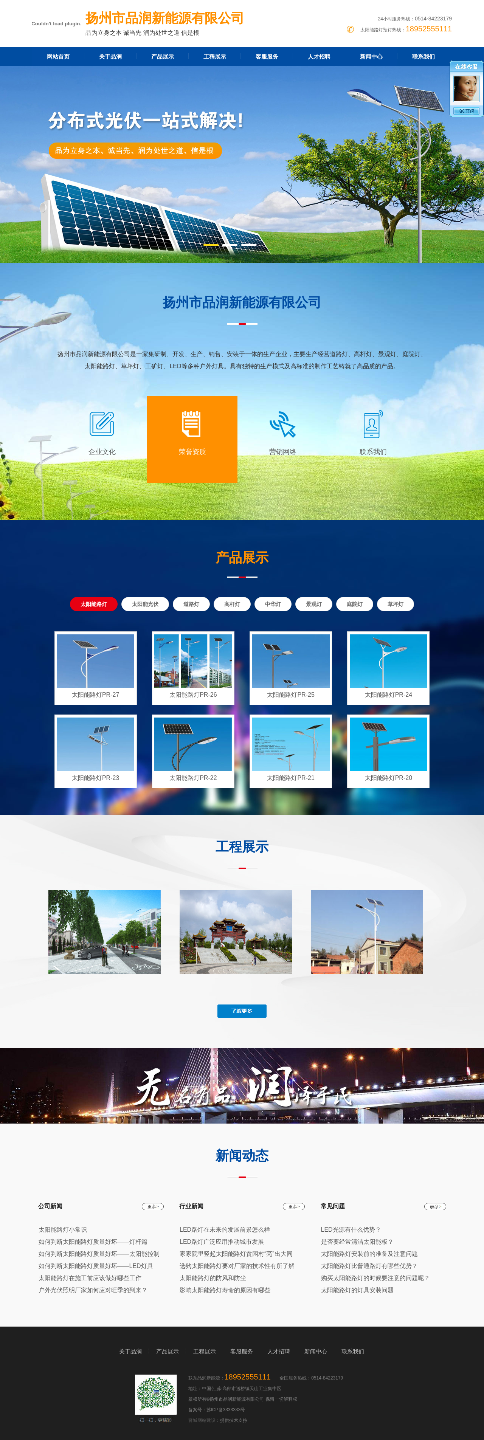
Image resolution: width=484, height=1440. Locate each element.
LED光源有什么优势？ (351, 1229)
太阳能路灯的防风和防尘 (213, 1278)
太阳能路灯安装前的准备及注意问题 (369, 1254)
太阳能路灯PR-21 (290, 778)
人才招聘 (319, 57)
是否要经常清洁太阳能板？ (357, 1241)
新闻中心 (371, 57)
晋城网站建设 (202, 1420)
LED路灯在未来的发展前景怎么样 (225, 1229)
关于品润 (110, 57)
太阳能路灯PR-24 (388, 694)
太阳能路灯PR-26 (193, 694)
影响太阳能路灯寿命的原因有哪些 (225, 1290)
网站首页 (58, 57)
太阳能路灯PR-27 (95, 694)
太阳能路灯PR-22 (193, 778)
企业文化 (102, 452)
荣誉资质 (192, 452)
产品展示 (162, 57)
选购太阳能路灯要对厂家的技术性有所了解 (237, 1266)
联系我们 (423, 57)
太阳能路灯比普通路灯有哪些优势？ (369, 1266)
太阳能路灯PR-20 (388, 778)
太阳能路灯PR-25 (290, 694)
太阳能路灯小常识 (63, 1229)
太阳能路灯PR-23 (95, 778)
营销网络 (282, 452)
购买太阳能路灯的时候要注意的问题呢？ (375, 1278)
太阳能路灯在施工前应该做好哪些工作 (90, 1278)
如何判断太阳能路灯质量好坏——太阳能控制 (99, 1254)
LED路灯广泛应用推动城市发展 (222, 1241)
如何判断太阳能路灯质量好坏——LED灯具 (96, 1266)
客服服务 (267, 57)
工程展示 (214, 57)
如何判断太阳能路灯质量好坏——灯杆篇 (93, 1241)
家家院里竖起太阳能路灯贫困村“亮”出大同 (236, 1254)
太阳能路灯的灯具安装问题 (357, 1290)
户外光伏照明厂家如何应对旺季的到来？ (93, 1290)
